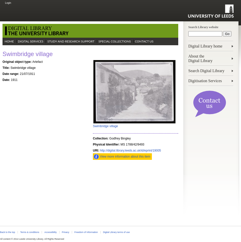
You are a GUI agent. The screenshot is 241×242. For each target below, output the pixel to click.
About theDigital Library (200, 58)
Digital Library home (205, 46)
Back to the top (7, 232)
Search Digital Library (206, 71)
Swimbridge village (105, 126)
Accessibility (50, 232)
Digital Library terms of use (116, 232)
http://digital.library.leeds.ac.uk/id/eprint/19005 (130, 150)
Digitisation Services (205, 81)
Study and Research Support (71, 41)
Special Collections (114, 41)
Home (9, 41)
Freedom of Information (86, 232)
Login (8, 3)
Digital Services (30, 41)
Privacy (65, 232)
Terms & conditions (29, 232)
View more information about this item (125, 156)
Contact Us (144, 41)
